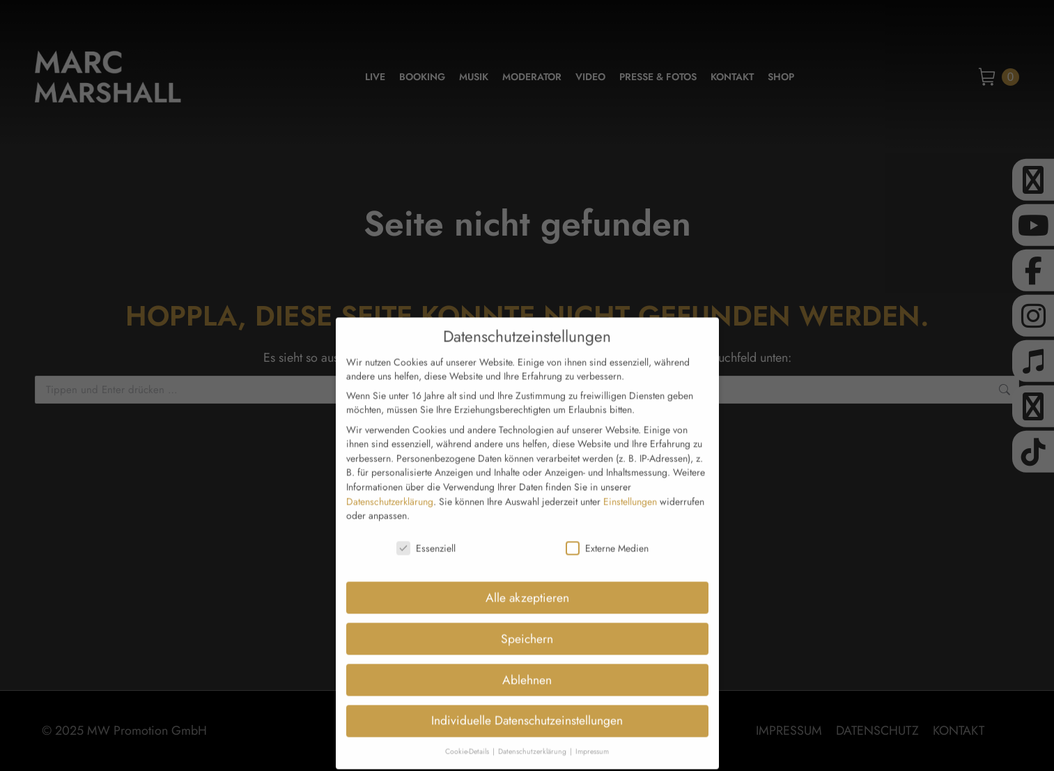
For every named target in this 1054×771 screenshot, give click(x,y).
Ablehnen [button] (527, 651)
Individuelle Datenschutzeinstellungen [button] (527, 692)
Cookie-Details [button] (468, 723)
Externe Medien (607, 520)
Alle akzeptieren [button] (527, 569)
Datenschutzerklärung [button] (533, 723)
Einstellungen (630, 473)
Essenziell (426, 520)
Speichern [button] (527, 610)
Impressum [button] (592, 723)
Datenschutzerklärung (389, 473)
